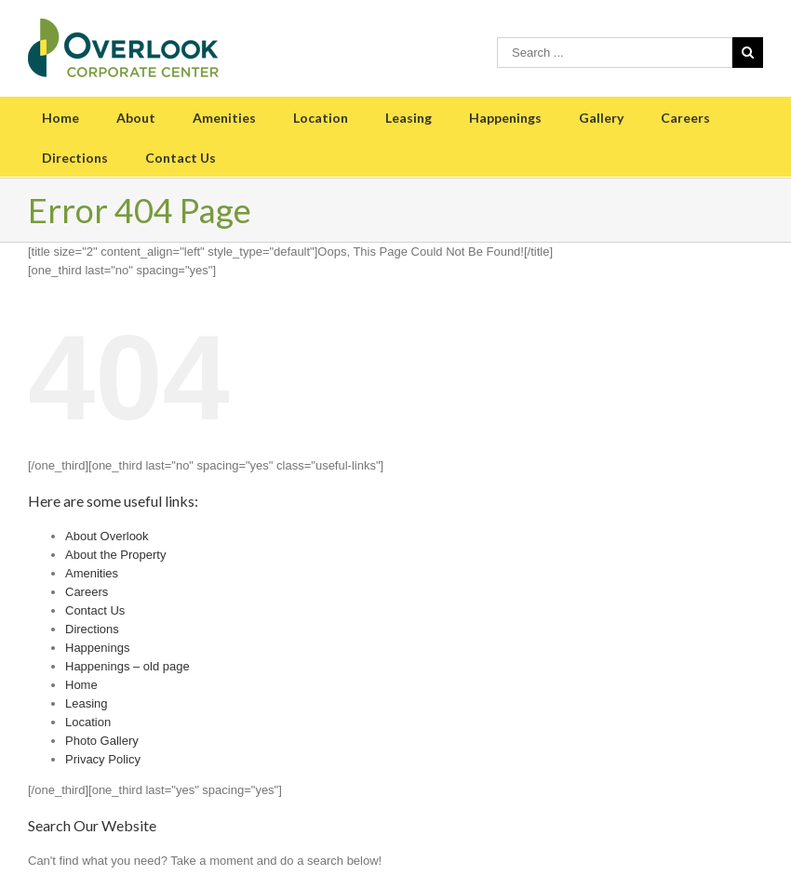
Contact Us (180, 158)
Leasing (408, 118)
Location (320, 118)
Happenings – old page (127, 666)
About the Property (115, 555)
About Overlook (107, 536)
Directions (75, 158)
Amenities (224, 118)
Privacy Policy (103, 759)
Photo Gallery (102, 741)
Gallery (601, 118)
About (135, 118)
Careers (685, 118)
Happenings (505, 118)
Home (60, 118)
